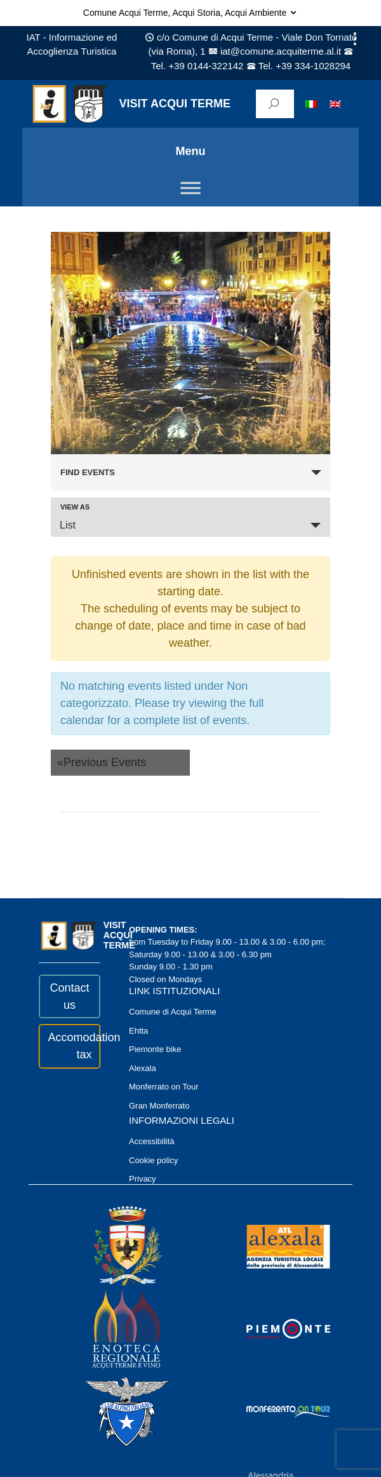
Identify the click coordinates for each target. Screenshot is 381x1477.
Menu (191, 151)
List (68, 525)
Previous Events (101, 762)
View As (75, 507)
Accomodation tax (69, 1046)
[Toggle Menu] (190, 188)
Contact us (69, 996)
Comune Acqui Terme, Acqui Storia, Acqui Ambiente (190, 13)
